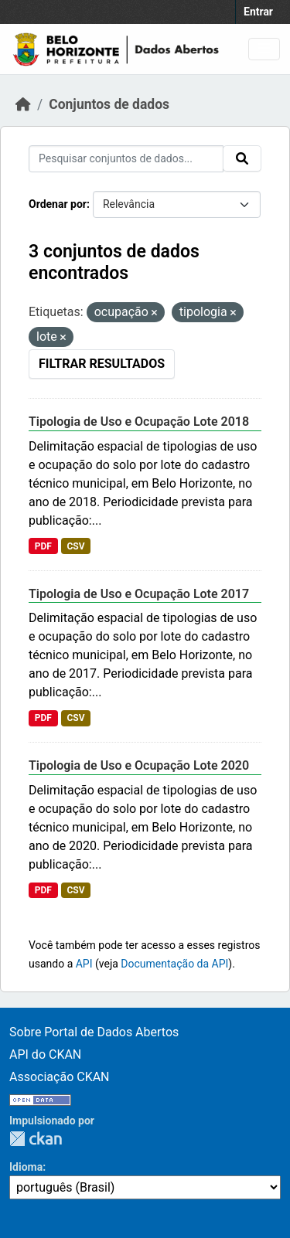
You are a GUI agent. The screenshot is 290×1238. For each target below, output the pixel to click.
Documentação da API (174, 963)
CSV (75, 546)
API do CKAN (45, 1054)
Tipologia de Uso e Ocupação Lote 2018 (139, 421)
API (84, 963)
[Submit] (242, 158)
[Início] (23, 104)
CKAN (35, 1139)
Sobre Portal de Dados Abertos (94, 1032)
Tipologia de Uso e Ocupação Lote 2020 (139, 765)
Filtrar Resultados (102, 363)
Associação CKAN (59, 1077)
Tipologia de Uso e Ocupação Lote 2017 (139, 594)
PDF (43, 546)
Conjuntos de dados (109, 104)
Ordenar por (58, 204)
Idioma (26, 1167)
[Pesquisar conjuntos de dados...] (126, 158)
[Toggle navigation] (264, 49)
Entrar (258, 11)
